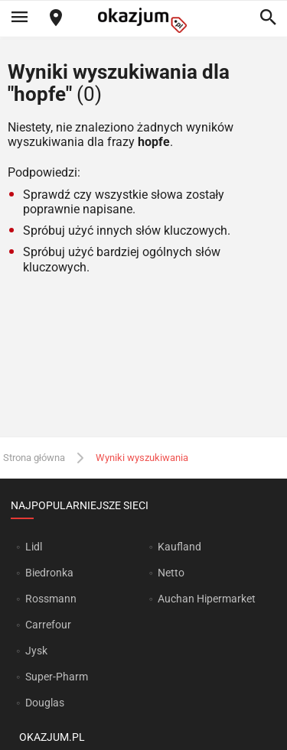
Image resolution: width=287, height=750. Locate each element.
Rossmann (51, 599)
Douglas (44, 702)
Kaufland (179, 547)
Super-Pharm (56, 676)
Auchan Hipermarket (207, 599)
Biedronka (49, 573)
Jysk (36, 650)
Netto (171, 573)
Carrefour (48, 625)
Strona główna (34, 457)
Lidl (33, 547)
